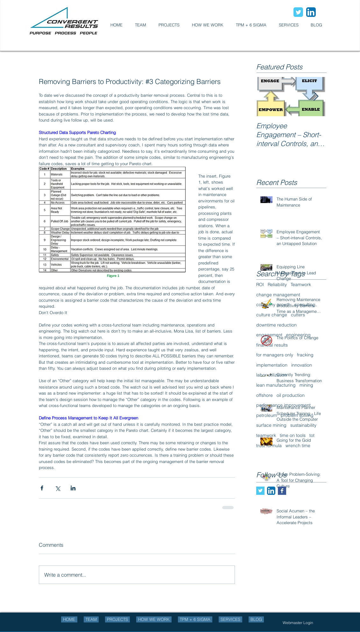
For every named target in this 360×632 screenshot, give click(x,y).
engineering (298, 335)
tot (311, 435)
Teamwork (301, 284)
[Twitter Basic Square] (260, 491)
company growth (273, 304)
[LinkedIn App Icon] (311, 12)
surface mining (271, 425)
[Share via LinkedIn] (73, 488)
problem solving (297, 415)
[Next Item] (316, 97)
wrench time (298, 445)
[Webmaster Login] (298, 623)
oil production (291, 395)
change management (278, 295)
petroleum (266, 415)
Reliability (277, 284)
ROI (260, 284)
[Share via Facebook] (42, 488)
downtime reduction (276, 325)
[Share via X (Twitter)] (57, 488)
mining (306, 385)
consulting (304, 304)
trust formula (269, 445)
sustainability (303, 425)
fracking (305, 355)
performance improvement (283, 405)
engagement (269, 335)
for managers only (274, 355)
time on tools (293, 435)
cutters (298, 315)
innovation (301, 365)
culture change (271, 315)
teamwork (266, 435)
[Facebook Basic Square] (282, 491)
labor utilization (271, 375)
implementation (271, 365)
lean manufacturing (276, 385)
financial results (272, 345)
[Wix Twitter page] (298, 12)
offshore (264, 395)
